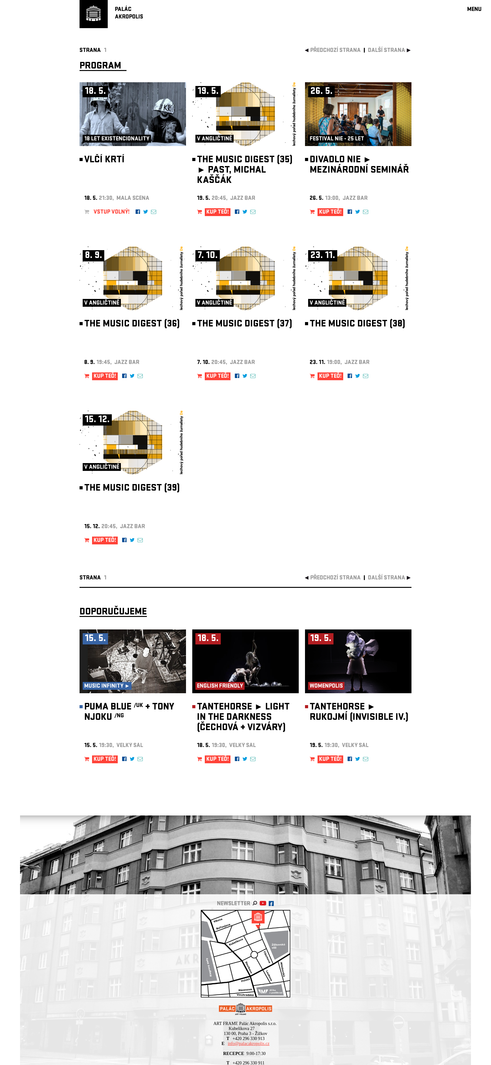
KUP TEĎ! (217, 212)
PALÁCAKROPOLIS (129, 13)
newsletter (233, 904)
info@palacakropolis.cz (248, 1043)
